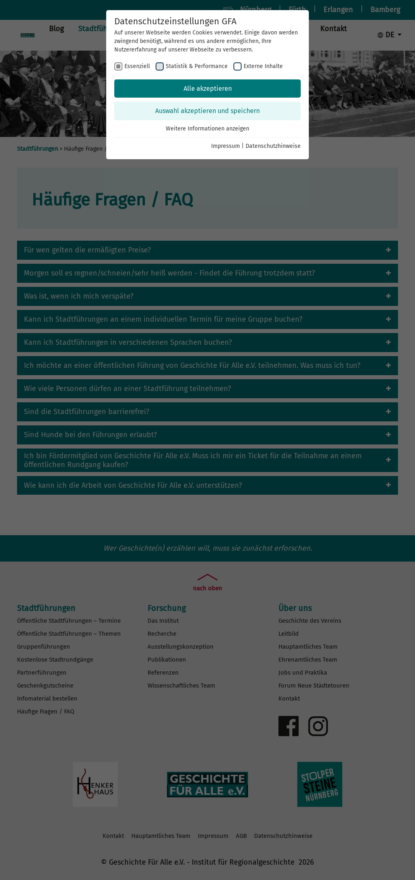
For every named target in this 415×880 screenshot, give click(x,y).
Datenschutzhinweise (273, 146)
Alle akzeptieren (208, 88)
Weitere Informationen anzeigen (207, 128)
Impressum (225, 146)
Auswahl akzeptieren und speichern (207, 111)
